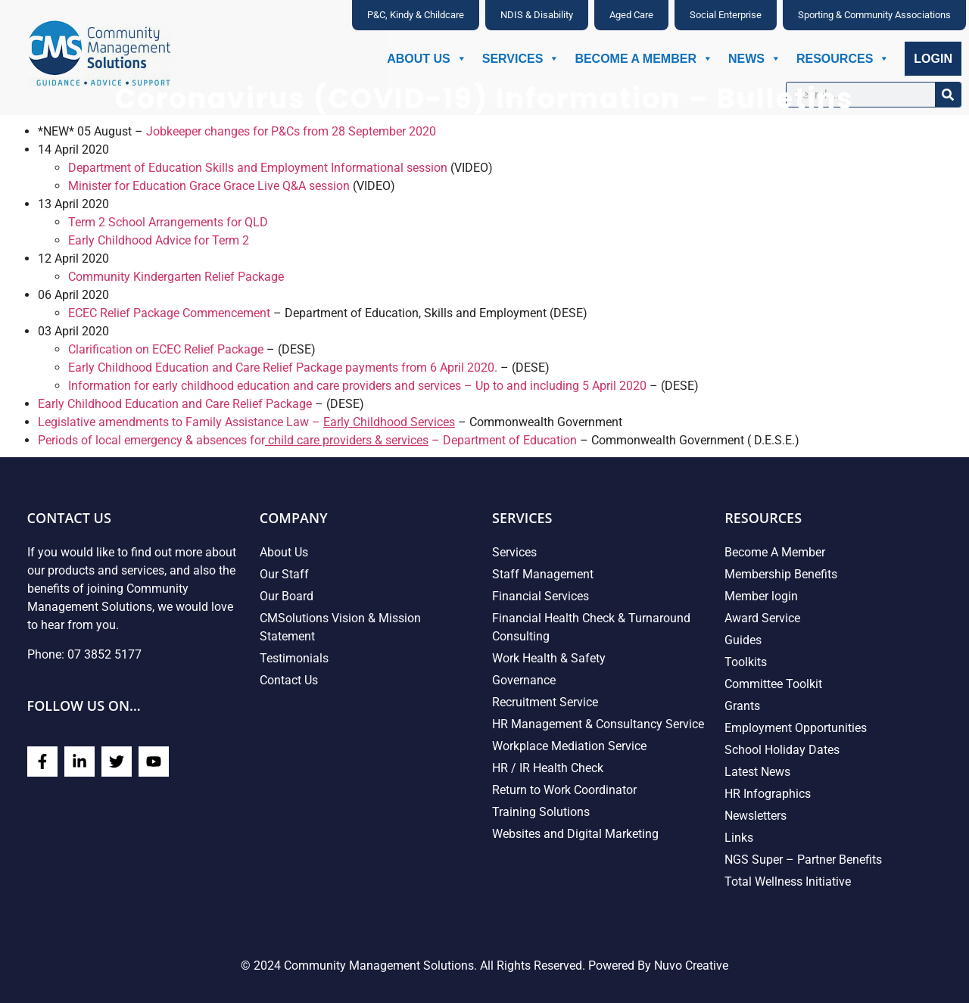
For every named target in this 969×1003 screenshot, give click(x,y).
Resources (843, 58)
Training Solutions (541, 812)
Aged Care (631, 14)
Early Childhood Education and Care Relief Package (175, 404)
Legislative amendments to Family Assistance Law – (246, 422)
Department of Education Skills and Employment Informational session (257, 167)
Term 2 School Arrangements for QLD (168, 222)
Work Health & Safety (549, 658)
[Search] (948, 95)
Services (521, 58)
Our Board (286, 596)
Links (738, 837)
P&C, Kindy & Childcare (415, 14)
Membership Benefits (780, 574)
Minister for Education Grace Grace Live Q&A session (209, 186)
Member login (761, 596)
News (754, 58)
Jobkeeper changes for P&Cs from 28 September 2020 (291, 131)
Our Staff (284, 574)
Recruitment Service (545, 702)
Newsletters (755, 815)
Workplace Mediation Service (569, 746)
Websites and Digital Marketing (575, 834)
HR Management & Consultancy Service (598, 724)
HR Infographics (767, 794)
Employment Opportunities (795, 728)
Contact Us (289, 680)
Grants (742, 706)
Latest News (757, 772)
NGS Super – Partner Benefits (803, 859)
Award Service (762, 618)
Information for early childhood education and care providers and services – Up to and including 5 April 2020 (357, 385)
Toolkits (745, 662)
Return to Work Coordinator (564, 790)
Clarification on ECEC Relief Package (165, 349)
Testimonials (294, 658)
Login (933, 58)
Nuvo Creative (691, 965)
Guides (743, 640)
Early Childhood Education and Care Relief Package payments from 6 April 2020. (282, 367)
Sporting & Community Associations (874, 14)
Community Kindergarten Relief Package (176, 276)
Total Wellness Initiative (787, 881)
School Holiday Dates (782, 750)
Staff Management (543, 574)
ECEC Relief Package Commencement (169, 313)
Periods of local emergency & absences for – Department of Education (307, 440)
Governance (524, 680)
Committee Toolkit (773, 684)
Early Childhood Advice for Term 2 (158, 240)
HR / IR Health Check (547, 768)
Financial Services (540, 596)
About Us (427, 58)
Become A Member (644, 58)
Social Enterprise (726, 14)
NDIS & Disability (536, 14)
